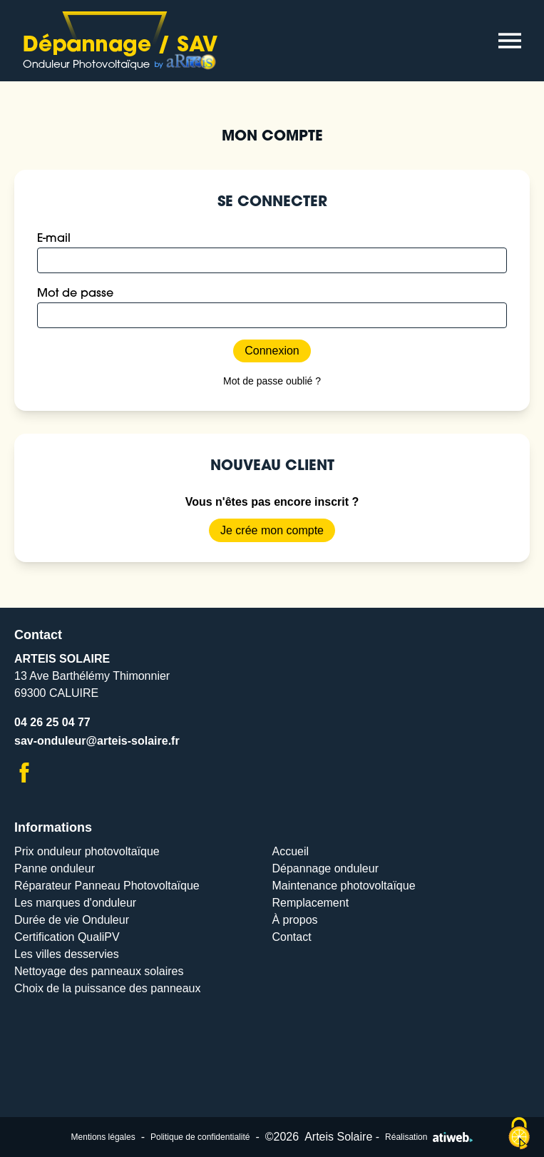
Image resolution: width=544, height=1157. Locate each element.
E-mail (54, 239)
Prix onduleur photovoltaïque (87, 851)
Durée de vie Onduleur (71, 920)
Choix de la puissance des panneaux (107, 988)
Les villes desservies (66, 954)
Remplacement (310, 903)
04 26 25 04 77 (52, 722)
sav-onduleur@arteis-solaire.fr (97, 741)
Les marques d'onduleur (75, 903)
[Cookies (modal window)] (519, 1133)
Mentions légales (103, 1137)
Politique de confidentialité (200, 1137)
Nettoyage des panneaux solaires (99, 971)
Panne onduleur (54, 868)
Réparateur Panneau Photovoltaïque (107, 886)
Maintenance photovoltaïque (344, 886)
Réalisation (429, 1137)
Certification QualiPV (67, 937)
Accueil (290, 851)
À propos (295, 920)
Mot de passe (75, 294)
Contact (292, 937)
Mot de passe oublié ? (272, 381)
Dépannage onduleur (325, 868)
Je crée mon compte (272, 530)
